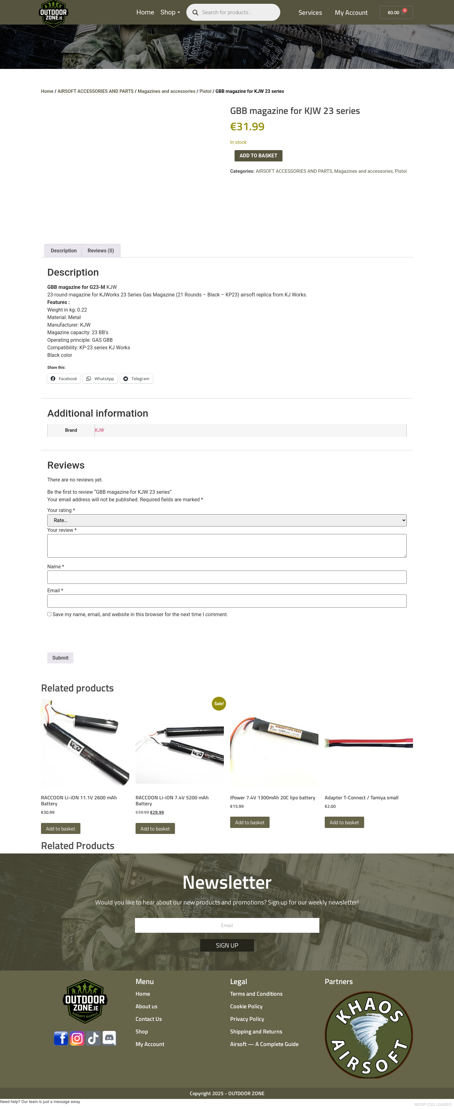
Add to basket (258, 156)
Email (55, 590)
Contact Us (149, 1019)
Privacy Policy (247, 1019)
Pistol (206, 91)
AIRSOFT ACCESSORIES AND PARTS (95, 91)
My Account (351, 12)
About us (146, 1006)
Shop (170, 12)
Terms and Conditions (256, 993)
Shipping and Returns (256, 1031)
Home (145, 12)
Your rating (61, 510)
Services (310, 12)
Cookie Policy (246, 1006)
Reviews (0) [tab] (101, 251)
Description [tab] (64, 251)
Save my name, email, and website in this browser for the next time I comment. (140, 614)
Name (55, 566)
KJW (99, 430)
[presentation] (95, 637)
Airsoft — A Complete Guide (264, 1044)
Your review (62, 530)
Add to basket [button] (60, 828)
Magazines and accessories (166, 91)
